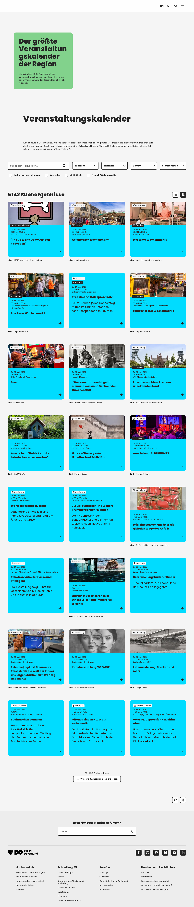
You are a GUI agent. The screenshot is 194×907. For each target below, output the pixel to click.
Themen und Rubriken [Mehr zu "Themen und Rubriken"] (26, 876)
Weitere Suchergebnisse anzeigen (97, 778)
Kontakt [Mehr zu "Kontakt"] (145, 872)
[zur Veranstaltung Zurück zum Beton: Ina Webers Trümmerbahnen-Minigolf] (97, 514)
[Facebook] (139, 853)
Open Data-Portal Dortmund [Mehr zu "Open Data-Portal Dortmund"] (113, 881)
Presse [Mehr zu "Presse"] (61, 876)
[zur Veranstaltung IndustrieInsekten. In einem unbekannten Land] (158, 372)
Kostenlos (53, 175)
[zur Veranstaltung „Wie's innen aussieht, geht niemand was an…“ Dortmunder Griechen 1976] (97, 372)
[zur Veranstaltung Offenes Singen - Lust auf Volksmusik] (97, 728)
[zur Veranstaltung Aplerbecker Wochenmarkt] (97, 229)
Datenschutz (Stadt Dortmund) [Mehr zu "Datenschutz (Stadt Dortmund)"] (156, 885)
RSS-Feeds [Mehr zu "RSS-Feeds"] (104, 889)
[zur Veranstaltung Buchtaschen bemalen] (36, 728)
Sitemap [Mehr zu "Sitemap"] (103, 872)
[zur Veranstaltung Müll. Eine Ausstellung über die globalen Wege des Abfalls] (158, 514)
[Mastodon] (156, 853)
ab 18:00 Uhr (74, 175)
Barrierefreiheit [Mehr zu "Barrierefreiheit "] (106, 885)
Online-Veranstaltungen (25, 175)
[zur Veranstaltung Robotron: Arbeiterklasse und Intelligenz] (36, 585)
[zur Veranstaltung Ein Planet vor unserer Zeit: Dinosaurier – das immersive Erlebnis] (97, 585)
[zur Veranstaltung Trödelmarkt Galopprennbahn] (97, 300)
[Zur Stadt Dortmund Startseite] (23, 5)
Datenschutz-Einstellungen (154, 890)
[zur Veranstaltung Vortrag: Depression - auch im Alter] (158, 728)
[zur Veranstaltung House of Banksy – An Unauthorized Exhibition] (97, 443)
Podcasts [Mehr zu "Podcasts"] (62, 896)
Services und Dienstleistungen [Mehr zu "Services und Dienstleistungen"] (30, 872)
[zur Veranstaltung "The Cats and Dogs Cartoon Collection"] (36, 229)
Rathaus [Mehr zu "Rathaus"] (20, 889)
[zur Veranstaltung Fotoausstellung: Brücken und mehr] (158, 656)
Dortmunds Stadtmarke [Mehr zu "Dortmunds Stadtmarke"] (69, 900)
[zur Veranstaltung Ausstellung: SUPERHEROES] (158, 443)
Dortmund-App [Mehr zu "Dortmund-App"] (65, 872)
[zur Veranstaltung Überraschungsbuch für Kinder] (158, 585)
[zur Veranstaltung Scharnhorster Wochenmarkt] (158, 300)
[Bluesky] (165, 853)
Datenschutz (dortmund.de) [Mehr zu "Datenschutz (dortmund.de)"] (155, 881)
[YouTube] (174, 853)
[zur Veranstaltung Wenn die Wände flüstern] (36, 514)
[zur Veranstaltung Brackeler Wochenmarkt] (36, 300)
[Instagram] (147, 853)
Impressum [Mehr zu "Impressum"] (146, 876)
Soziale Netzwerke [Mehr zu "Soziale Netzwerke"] (66, 887)
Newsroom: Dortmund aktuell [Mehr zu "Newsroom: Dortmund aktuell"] (30, 881)
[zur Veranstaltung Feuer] (36, 372)
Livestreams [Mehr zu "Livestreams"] (63, 892)
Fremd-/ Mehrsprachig (102, 175)
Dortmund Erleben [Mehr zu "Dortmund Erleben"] (25, 885)
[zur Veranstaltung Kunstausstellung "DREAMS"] (97, 656)
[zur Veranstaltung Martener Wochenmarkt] (158, 229)
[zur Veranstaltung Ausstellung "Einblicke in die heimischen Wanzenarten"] (36, 443)
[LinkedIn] (183, 853)
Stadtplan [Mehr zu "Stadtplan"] (104, 876)
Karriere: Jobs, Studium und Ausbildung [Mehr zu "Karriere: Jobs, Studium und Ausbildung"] (71, 882)
